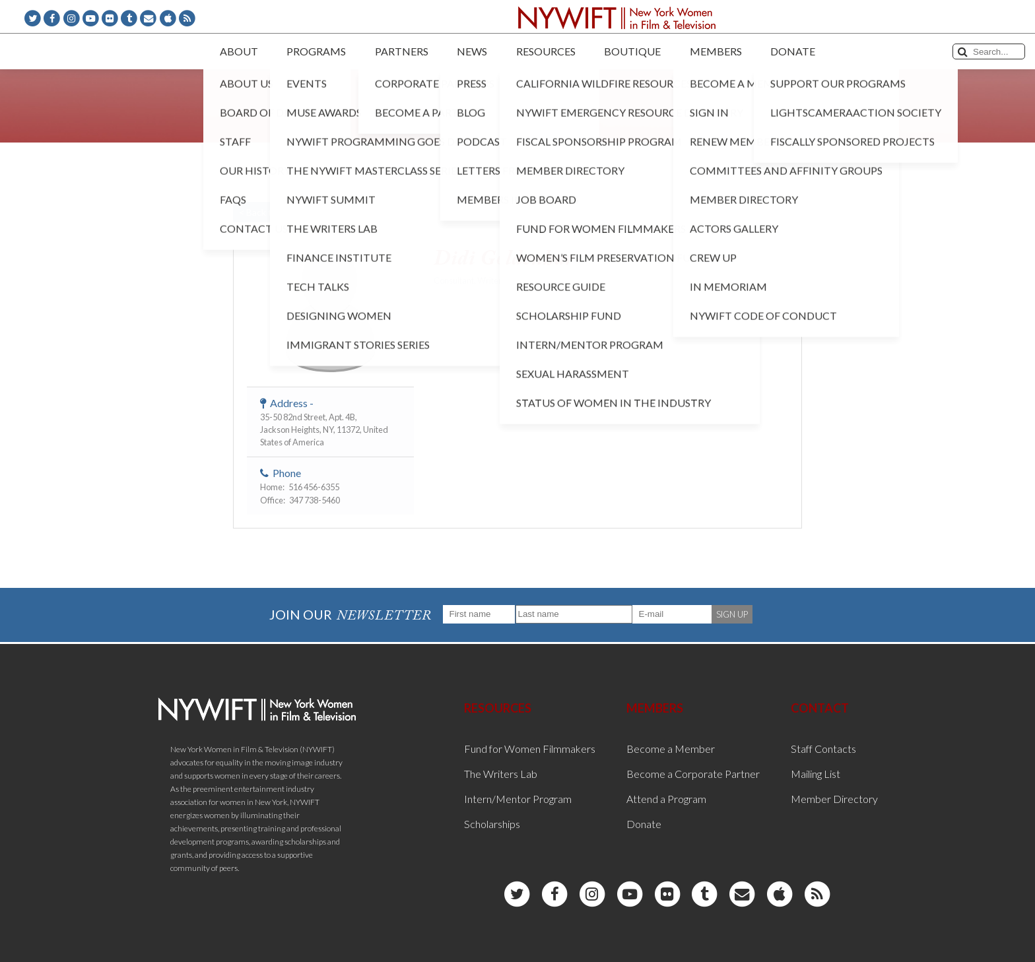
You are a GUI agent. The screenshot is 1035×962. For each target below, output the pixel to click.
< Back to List (266, 212)
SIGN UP (732, 614)
